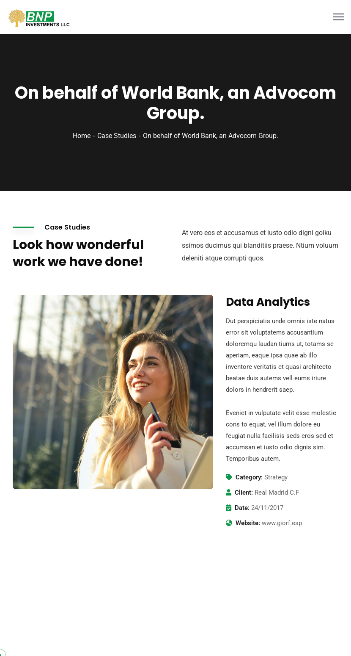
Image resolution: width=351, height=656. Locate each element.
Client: (244, 492)
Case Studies (116, 136)
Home (81, 136)
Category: (249, 477)
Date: (242, 508)
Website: (248, 523)
